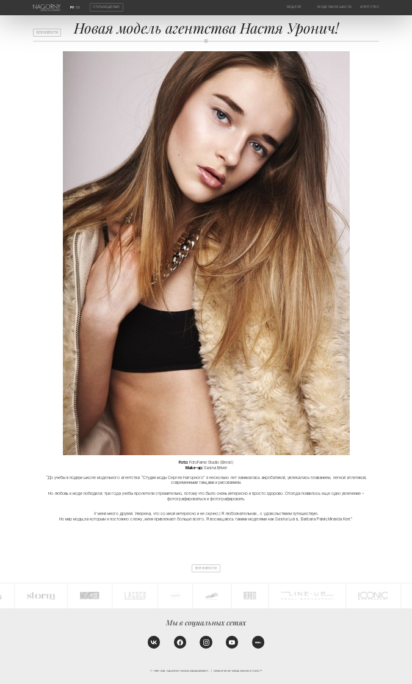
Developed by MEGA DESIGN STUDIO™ (238, 670)
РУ (72, 7)
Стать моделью (106, 7)
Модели (294, 7)
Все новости (47, 32)
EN (78, 7)
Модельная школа (334, 7)
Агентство (369, 7)
